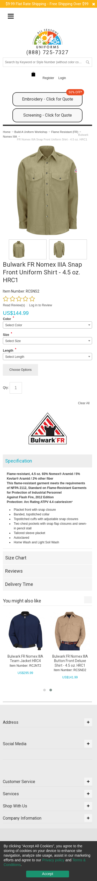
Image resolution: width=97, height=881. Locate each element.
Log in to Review (40, 305)
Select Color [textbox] (13, 325)
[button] (44, 690)
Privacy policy (53, 860)
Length (8, 350)
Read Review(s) (14, 305)
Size (6, 335)
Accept (47, 874)
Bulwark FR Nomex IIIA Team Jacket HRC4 (25, 658)
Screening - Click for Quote (47, 115)
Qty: (6, 387)
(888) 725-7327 (47, 52)
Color (7, 319)
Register (48, 78)
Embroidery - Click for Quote (52, 97)
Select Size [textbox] (13, 341)
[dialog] (48, 861)
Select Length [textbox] (14, 357)
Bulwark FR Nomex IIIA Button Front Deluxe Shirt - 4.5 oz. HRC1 (70, 660)
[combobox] (47, 325)
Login (62, 78)
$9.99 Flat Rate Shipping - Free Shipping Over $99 (47, 4)
